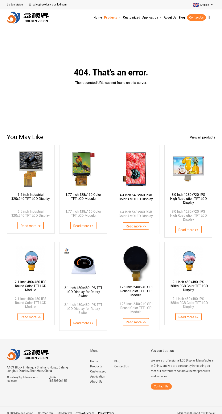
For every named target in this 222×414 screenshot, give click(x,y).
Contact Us (196, 17)
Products (96, 366)
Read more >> (31, 226)
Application (97, 376)
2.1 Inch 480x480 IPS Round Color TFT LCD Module (30, 286)
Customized (98, 371)
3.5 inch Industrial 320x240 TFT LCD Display (30, 197)
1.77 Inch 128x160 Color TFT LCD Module (83, 197)
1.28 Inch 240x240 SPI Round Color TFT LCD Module (136, 291)
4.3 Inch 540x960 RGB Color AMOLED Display (136, 197)
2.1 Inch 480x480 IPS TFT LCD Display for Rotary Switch (83, 292)
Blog (117, 361)
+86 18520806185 (57, 379)
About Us (96, 381)
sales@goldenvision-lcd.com (50, 4)
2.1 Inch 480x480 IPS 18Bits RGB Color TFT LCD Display (188, 286)
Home (94, 361)
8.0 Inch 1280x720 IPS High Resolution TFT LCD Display (188, 199)
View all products (202, 137)
